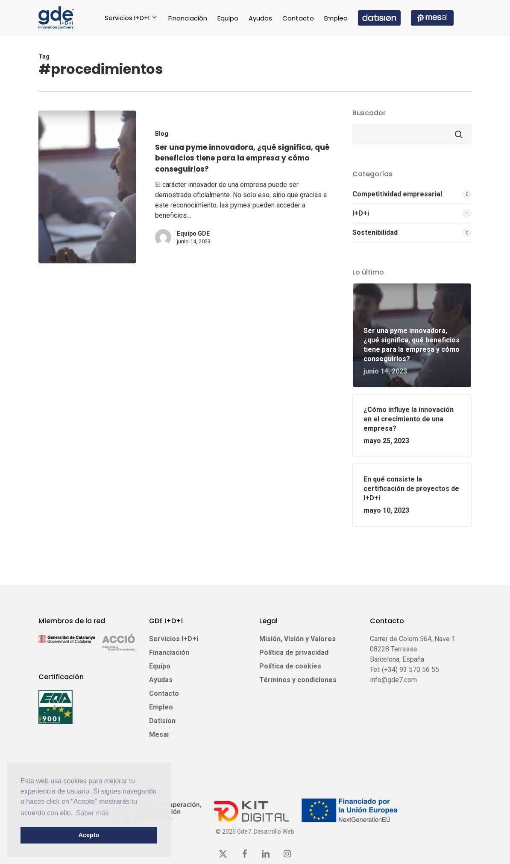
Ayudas (161, 680)
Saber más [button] (92, 813)
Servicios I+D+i (173, 639)
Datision (162, 721)
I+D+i (360, 213)
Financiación (169, 652)
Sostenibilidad (375, 232)
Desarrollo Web (274, 831)
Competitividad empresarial (397, 194)
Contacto (164, 693)
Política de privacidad (293, 652)
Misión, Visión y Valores (297, 639)
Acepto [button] (89, 835)
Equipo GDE (193, 234)
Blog (161, 134)
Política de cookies (290, 666)
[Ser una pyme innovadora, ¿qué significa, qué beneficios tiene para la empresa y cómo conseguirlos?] (87, 187)
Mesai (159, 734)
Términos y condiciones (298, 680)
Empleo (161, 707)
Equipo (159, 666)
